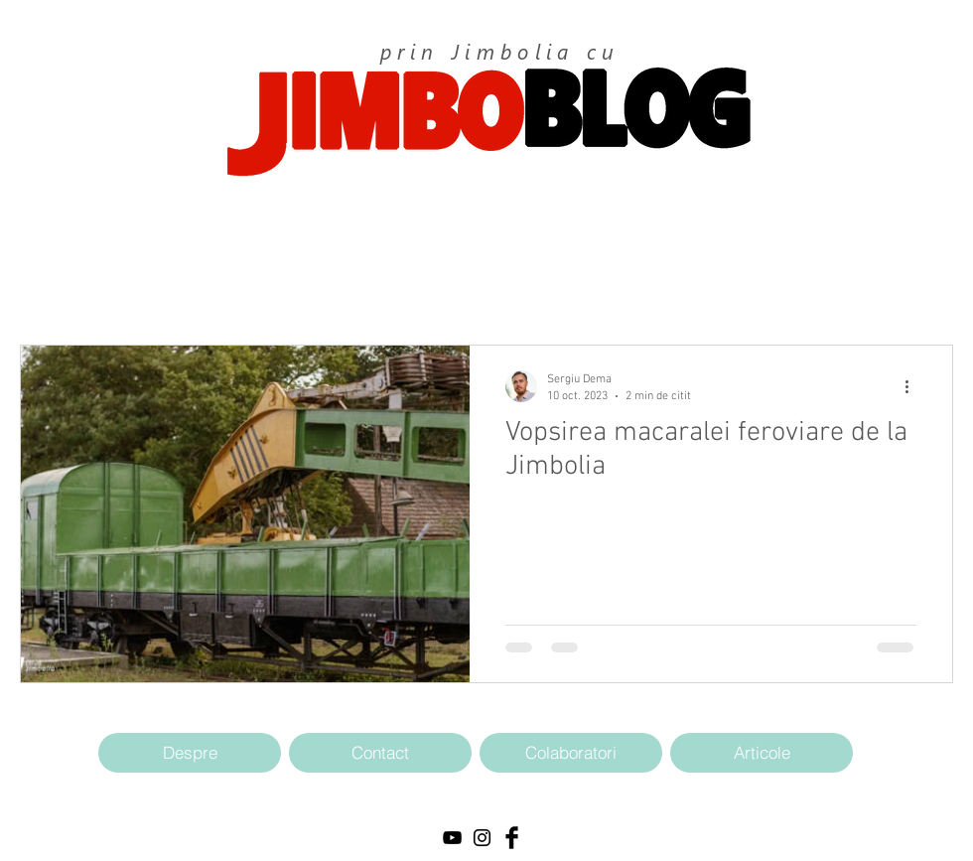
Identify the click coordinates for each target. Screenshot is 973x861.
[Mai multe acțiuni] (913, 386)
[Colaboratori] (571, 753)
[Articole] (761, 753)
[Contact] (380, 753)
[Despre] (189, 753)
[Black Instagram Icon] (482, 837)
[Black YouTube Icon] (452, 837)
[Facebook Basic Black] (511, 837)
